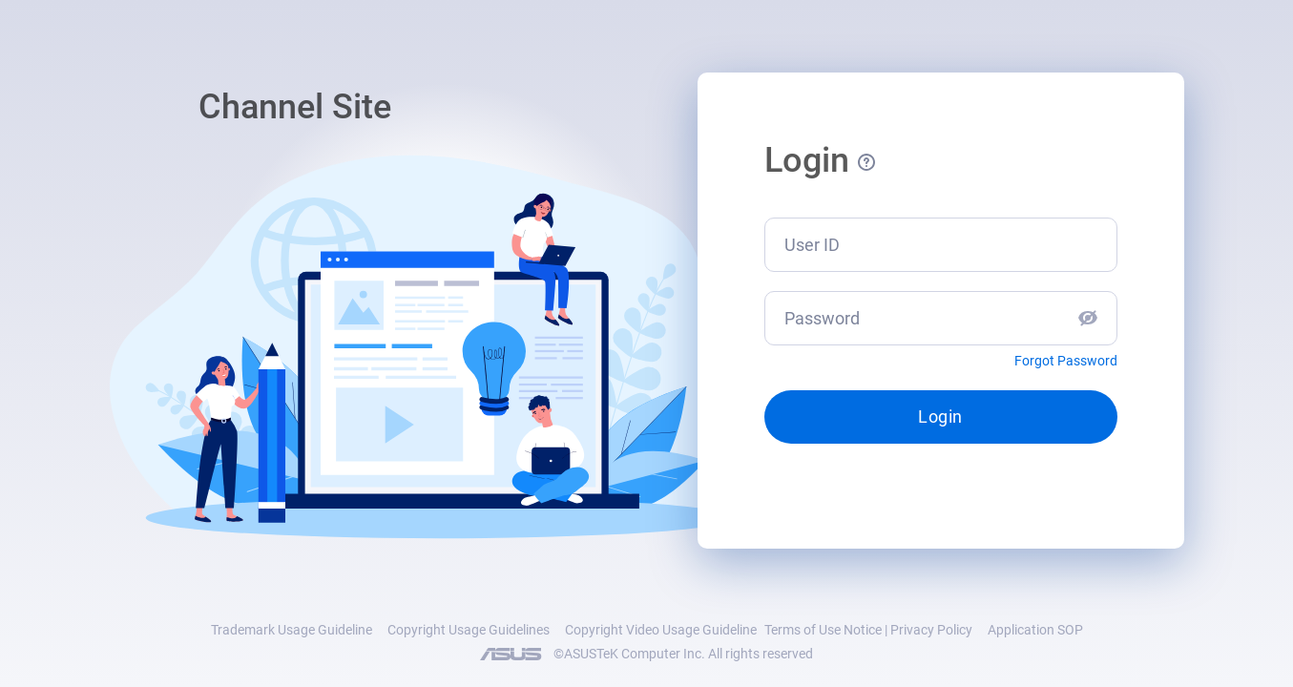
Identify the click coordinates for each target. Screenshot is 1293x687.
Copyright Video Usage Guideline (661, 629)
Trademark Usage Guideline (291, 629)
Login (940, 416)
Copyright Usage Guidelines (468, 629)
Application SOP (1035, 629)
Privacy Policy (931, 629)
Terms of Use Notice (823, 629)
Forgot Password (1065, 360)
